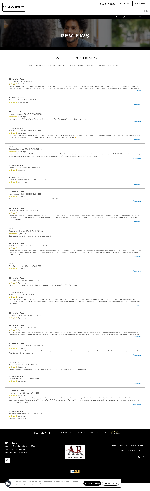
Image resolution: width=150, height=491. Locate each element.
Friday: (7, 457)
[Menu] (143, 11)
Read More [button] (137, 98)
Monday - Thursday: (13, 454)
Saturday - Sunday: (12, 460)
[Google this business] (7, 468)
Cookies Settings (111, 483)
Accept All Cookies (92, 483)
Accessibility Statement (135, 453)
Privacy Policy (117, 453)
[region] (64, 483)
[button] (124, 3)
